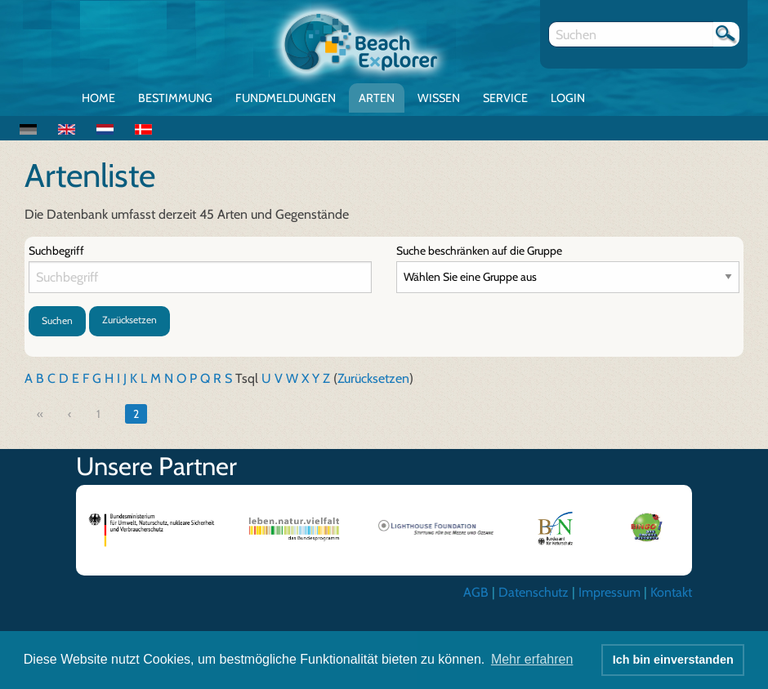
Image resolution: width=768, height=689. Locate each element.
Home (98, 98)
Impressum (609, 592)
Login (568, 98)
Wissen (438, 98)
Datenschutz (533, 592)
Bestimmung (175, 98)
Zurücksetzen (129, 319)
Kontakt (671, 592)
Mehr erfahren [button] (532, 659)
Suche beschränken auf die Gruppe (479, 250)
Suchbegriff (56, 250)
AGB (476, 592)
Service (505, 98)
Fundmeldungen (285, 98)
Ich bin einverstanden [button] (673, 659)
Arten (377, 98)
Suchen (57, 320)
